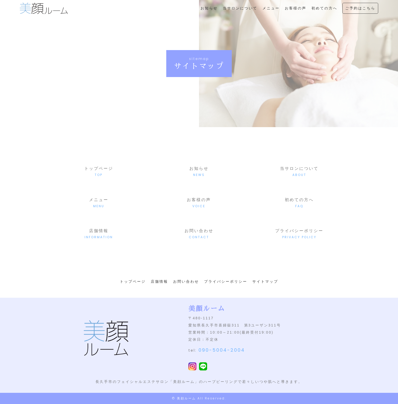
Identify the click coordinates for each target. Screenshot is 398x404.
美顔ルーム (186, 398)
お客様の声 (295, 12)
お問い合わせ (186, 281)
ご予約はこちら (360, 12)
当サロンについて (240, 12)
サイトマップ (265, 281)
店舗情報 (159, 281)
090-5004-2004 (221, 350)
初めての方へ (324, 12)
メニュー (271, 12)
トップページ (133, 281)
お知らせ (209, 12)
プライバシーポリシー (225, 281)
